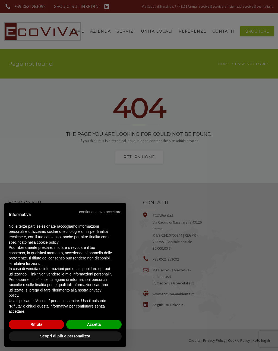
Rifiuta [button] (36, 324)
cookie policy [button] (47, 242)
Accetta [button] (94, 324)
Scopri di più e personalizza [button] (65, 336)
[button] (100, 212)
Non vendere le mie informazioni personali (74, 274)
